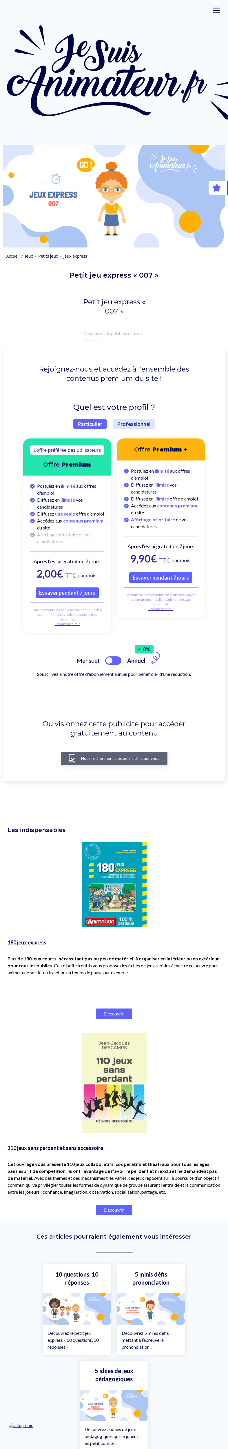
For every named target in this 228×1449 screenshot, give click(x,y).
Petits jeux (48, 256)
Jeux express (75, 256)
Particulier (90, 424)
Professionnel (134, 424)
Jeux (29, 256)
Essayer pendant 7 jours (67, 592)
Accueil (13, 256)
